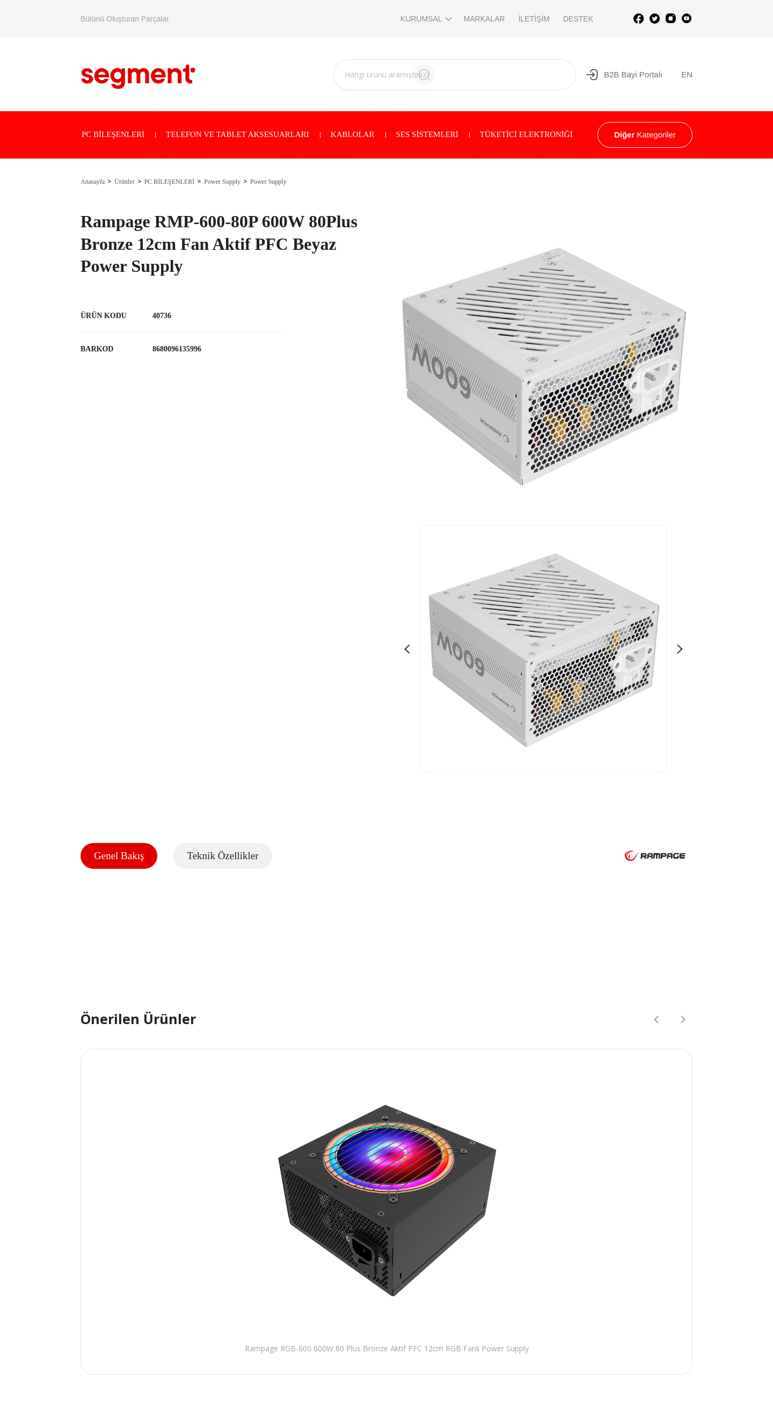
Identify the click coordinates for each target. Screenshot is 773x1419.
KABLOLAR (353, 134)
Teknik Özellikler (222, 855)
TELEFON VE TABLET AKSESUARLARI (237, 134)
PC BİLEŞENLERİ (113, 134)
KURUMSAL (425, 19)
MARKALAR (484, 19)
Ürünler (124, 181)
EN (686, 74)
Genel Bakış (119, 855)
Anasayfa (93, 181)
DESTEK (578, 19)
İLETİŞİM (534, 19)
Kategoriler (645, 134)
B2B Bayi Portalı (624, 74)
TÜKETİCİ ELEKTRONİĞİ (526, 134)
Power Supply (222, 181)
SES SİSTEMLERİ (427, 134)
